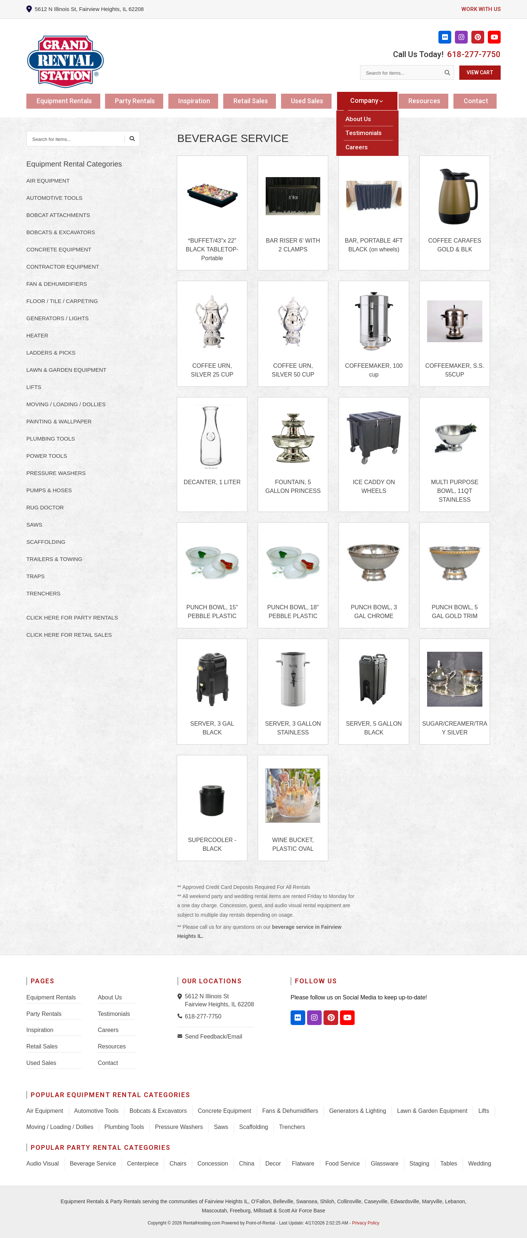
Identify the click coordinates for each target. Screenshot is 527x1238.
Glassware (385, 1163)
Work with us (480, 8)
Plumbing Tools (124, 1127)
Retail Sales (253, 100)
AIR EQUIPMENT (48, 180)
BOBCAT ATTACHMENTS (58, 215)
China (246, 1163)
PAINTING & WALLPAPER (58, 421)
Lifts (483, 1111)
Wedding (479, 1163)
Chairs (177, 1163)
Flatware (303, 1163)
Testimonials (114, 1014)
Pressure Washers (179, 1127)
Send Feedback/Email (213, 1036)
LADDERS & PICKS (50, 352)
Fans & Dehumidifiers (290, 1111)
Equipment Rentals (65, 100)
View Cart (480, 72)
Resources (425, 100)
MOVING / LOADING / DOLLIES (66, 404)
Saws (221, 1127)
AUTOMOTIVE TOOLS (54, 198)
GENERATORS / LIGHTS (57, 318)
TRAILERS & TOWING (54, 559)
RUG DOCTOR (45, 507)
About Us (110, 997)
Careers (108, 1030)
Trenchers (292, 1127)
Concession (212, 1163)
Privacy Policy (366, 1223)
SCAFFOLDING (46, 542)
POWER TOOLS (46, 456)
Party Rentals (137, 100)
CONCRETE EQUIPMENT (58, 249)
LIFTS (33, 387)
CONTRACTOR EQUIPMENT (62, 266)
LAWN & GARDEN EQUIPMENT (66, 370)
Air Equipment (44, 1111)
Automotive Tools (96, 1111)
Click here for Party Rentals (72, 617)
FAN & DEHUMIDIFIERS (56, 284)
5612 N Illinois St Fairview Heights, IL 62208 (219, 1000)
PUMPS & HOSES (49, 490)
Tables (448, 1163)
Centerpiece (142, 1163)
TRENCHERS (43, 593)
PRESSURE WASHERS (56, 473)
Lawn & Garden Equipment (432, 1111)
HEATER (37, 335)
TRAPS (35, 576)
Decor (273, 1163)
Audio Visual (42, 1163)
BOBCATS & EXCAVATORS (60, 232)
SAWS (34, 524)
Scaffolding (253, 1127)
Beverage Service (93, 1163)
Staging (419, 1163)
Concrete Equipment (224, 1111)
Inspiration (197, 100)
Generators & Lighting (357, 1111)
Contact (477, 100)
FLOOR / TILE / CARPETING (62, 301)
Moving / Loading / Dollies (59, 1127)
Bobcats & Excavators (158, 1111)
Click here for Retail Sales (69, 635)
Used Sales (311, 100)
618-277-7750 (474, 54)
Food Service (342, 1163)
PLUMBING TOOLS (50, 438)
